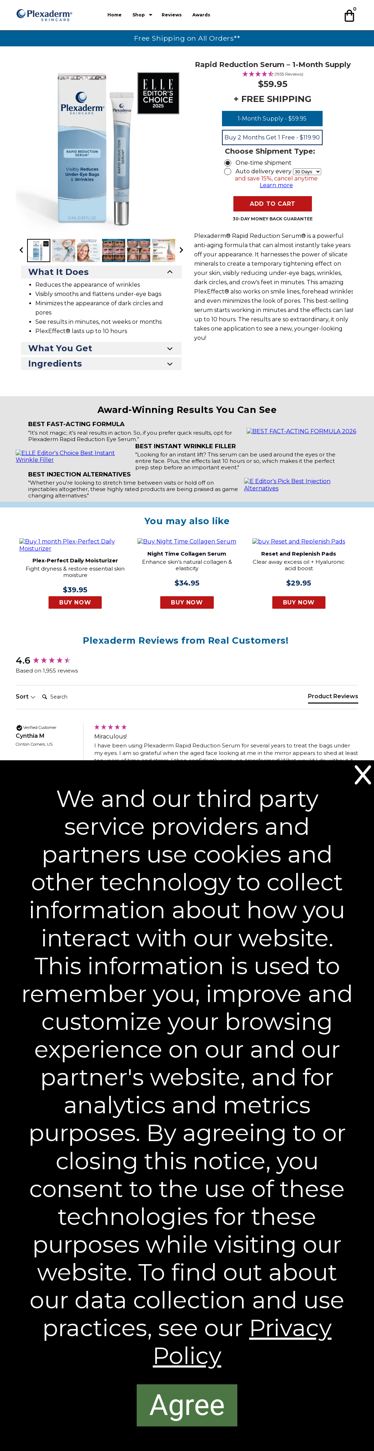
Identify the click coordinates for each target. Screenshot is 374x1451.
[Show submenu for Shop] (150, 15)
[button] (350, 14)
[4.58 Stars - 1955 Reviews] (272, 74)
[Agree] (187, 1405)
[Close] (363, 775)
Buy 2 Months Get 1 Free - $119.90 (272, 137)
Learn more (276, 185)
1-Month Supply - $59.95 (272, 118)
